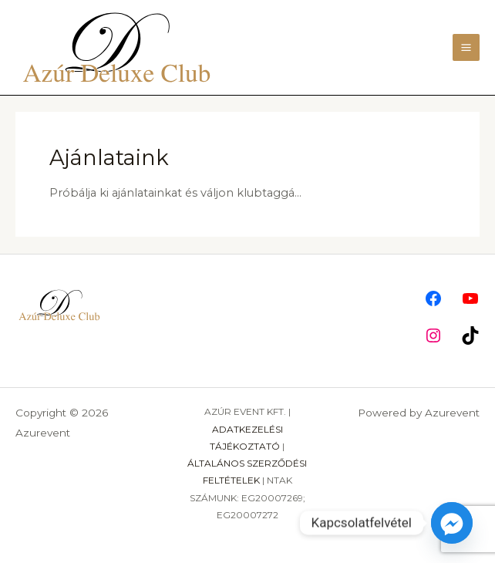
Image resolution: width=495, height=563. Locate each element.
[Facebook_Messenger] (452, 523)
